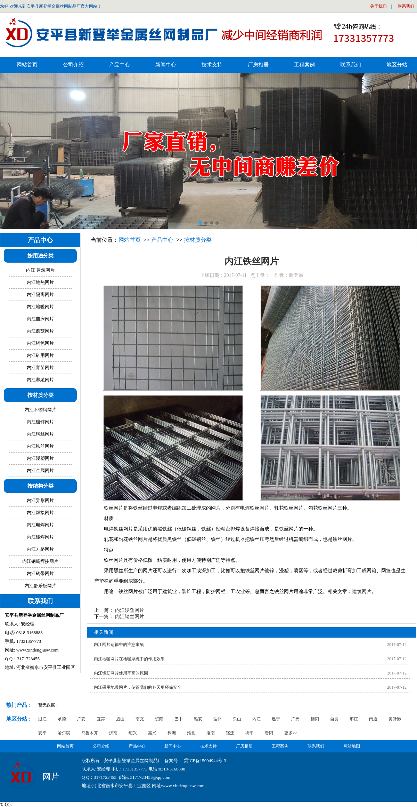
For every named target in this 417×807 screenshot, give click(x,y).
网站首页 (27, 64)
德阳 (315, 719)
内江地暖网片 (40, 306)
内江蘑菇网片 (40, 331)
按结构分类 (40, 486)
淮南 (210, 732)
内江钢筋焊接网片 (40, 561)
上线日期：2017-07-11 (251, 275)
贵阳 (269, 732)
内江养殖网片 (40, 379)
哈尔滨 (64, 732)
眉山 (120, 719)
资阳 (159, 719)
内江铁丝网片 (40, 446)
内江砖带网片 (40, 573)
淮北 (191, 732)
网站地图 (351, 746)
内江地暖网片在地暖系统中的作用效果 (129, 658)
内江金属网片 (40, 470)
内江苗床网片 (40, 318)
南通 (373, 719)
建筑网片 (361, 591)
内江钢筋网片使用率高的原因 (121, 673)
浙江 (42, 719)
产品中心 (162, 240)
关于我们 (378, 6)
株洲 (171, 732)
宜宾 (101, 719)
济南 (113, 732)
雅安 (198, 719)
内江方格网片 (40, 549)
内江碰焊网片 (40, 537)
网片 (264, 508)
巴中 (178, 719)
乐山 (237, 719)
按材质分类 (198, 240)
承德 (62, 719)
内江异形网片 (40, 500)
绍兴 (133, 732)
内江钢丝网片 (129, 616)
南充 (140, 719)
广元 (295, 719)
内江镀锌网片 (40, 421)
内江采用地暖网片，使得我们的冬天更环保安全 (137, 687)
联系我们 (406, 6)
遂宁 (276, 719)
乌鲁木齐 (89, 732)
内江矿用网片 (40, 355)
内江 (256, 719)
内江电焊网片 (40, 524)
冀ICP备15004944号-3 (205, 760)
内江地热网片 (40, 282)
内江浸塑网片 (129, 610)
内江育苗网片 (40, 367)
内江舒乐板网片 (40, 585)
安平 (42, 732)
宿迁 (230, 732)
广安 (81, 719)
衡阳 (249, 732)
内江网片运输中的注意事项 (119, 644)
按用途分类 (40, 255)
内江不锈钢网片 (40, 409)
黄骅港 (395, 719)
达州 (217, 719)
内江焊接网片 (40, 512)
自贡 (334, 719)
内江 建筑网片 (40, 270)
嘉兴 (152, 732)
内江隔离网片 (40, 294)
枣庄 (354, 719)
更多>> (290, 732)
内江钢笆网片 (40, 343)
